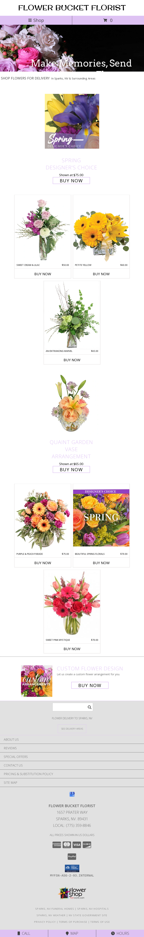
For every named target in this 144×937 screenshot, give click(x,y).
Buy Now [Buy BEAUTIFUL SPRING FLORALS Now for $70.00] (101, 562)
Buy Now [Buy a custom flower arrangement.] (89, 685)
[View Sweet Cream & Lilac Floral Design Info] (43, 229)
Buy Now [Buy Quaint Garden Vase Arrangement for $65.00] (71, 469)
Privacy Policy (45, 922)
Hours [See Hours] (120, 933)
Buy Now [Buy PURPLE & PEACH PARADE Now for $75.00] (42, 562)
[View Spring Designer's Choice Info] (72, 121)
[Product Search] (72, 707)
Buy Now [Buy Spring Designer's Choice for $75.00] (71, 180)
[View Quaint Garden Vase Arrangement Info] (72, 403)
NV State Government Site (88, 915)
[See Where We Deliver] (72, 728)
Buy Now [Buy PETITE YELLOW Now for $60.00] (101, 273)
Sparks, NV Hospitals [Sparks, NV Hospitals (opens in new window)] (93, 908)
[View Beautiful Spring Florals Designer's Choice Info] (101, 518)
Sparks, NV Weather (51, 915)
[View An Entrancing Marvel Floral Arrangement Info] (72, 315)
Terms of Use (100, 922)
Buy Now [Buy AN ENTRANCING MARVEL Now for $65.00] (72, 359)
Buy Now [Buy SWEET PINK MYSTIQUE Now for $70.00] (72, 648)
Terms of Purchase (73, 922)
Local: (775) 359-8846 (72, 825)
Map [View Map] (72, 933)
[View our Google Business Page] (72, 796)
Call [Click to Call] (24, 933)
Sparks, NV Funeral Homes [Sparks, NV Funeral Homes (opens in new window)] (54, 908)
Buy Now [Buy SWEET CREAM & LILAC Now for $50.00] (42, 273)
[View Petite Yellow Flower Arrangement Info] (101, 229)
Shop (36, 20)
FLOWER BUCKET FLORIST (72, 7)
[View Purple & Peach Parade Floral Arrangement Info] (43, 518)
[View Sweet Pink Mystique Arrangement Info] (72, 604)
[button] (72, 868)
